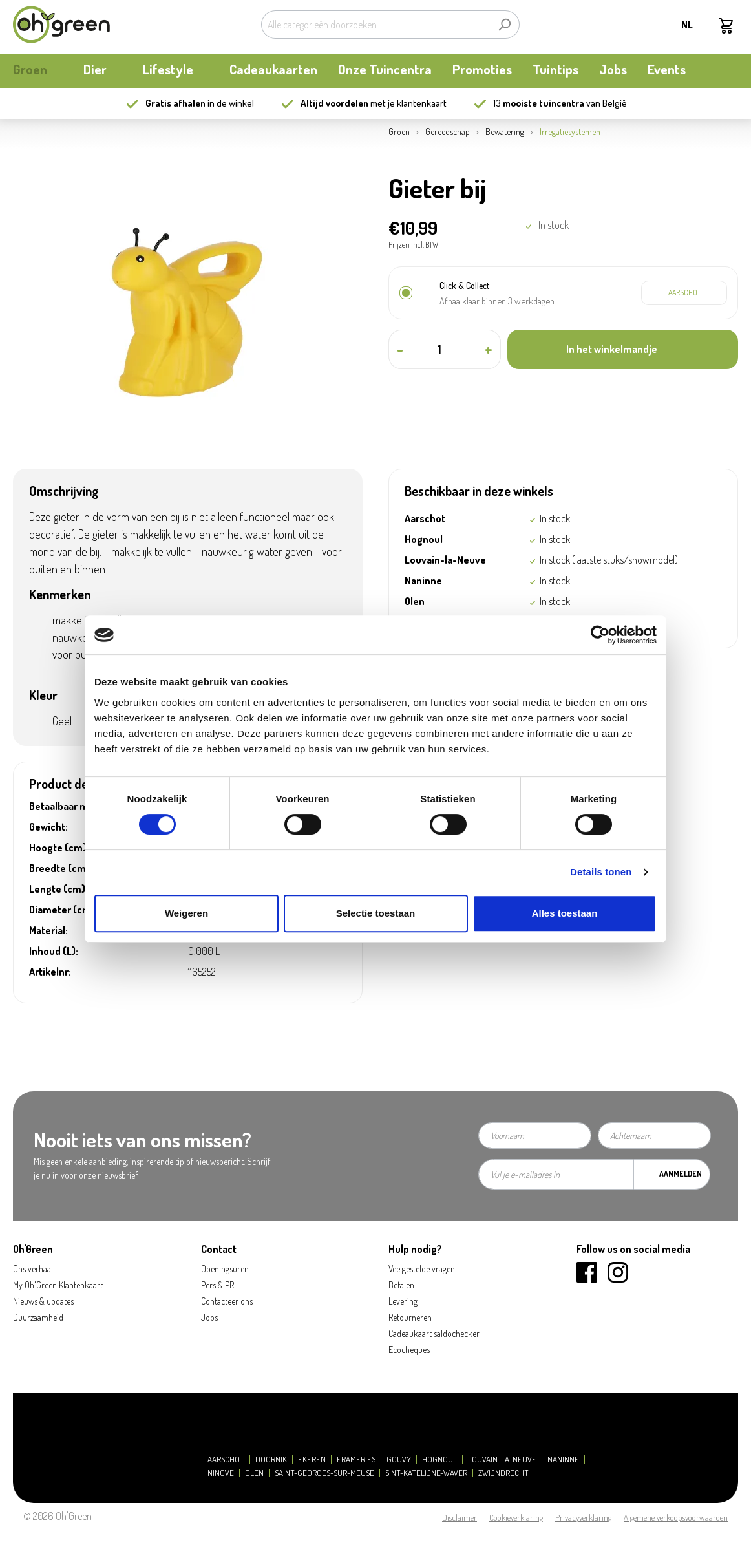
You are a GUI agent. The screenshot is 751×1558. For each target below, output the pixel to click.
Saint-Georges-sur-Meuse (324, 1473)
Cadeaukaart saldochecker (434, 1333)
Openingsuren (225, 1268)
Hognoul (439, 1459)
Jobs (209, 1317)
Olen (254, 1473)
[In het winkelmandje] (622, 349)
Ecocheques (409, 1349)
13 (538, 103)
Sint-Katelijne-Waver (426, 1473)
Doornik (271, 1459)
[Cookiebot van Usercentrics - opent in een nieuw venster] (600, 635)
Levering (403, 1301)
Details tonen (600, 871)
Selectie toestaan (376, 913)
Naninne (563, 1459)
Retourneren (410, 1317)
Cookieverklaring (516, 1517)
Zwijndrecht (503, 1473)
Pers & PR (217, 1284)
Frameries (356, 1459)
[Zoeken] (504, 24)
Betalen (401, 1284)
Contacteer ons (227, 1301)
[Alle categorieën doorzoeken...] (375, 24)
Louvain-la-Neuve (502, 1459)
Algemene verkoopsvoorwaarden (676, 1517)
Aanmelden (680, 1174)
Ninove (220, 1473)
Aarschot (225, 1459)
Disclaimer (459, 1517)
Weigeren (186, 913)
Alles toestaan (565, 913)
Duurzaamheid (38, 1317)
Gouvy (398, 1459)
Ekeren (312, 1459)
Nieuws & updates (43, 1301)
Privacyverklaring (583, 1517)
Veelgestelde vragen (421, 1268)
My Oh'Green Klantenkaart (58, 1284)
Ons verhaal (33, 1268)
